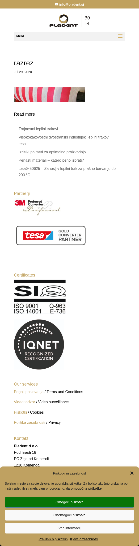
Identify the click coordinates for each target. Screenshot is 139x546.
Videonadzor (24, 402)
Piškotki (20, 412)
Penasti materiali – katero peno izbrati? (51, 160)
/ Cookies (36, 412)
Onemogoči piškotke (70, 515)
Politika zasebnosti (30, 422)
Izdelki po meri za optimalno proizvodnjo (52, 152)
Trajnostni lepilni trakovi (38, 129)
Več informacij (69, 528)
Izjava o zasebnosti (84, 539)
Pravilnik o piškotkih (52, 539)
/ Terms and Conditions (64, 392)
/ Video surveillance (52, 402)
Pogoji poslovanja (28, 392)
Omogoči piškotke (69, 502)
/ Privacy (53, 422)
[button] (132, 473)
